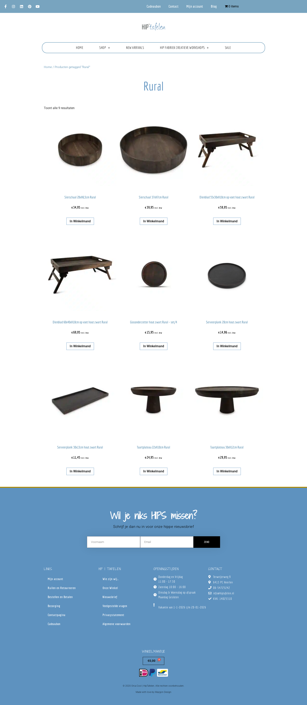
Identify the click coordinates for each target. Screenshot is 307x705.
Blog (214, 6)
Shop (104, 47)
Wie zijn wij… (111, 579)
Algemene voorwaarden (117, 624)
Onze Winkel (110, 588)
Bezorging (54, 606)
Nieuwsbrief (110, 597)
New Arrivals (135, 48)
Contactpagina (56, 615)
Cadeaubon (154, 6)
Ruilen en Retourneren (62, 588)
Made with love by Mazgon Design (153, 692)
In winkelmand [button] (80, 221)
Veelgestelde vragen (115, 606)
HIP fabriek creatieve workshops (184, 47)
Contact (174, 6)
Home (79, 48)
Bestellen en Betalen (60, 597)
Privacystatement (113, 615)
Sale (228, 48)
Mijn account (194, 6)
